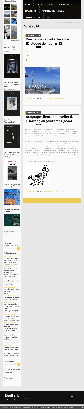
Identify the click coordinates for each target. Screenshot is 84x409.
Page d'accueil (68, 22)
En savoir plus (70, 407)
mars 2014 (59, 22)
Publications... (65, 4)
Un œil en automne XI (12, 281)
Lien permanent (30, 98)
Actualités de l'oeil (49, 191)
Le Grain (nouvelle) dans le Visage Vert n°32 (11, 349)
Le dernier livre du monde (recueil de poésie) (10, 337)
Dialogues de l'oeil (48, 98)
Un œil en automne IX (12, 316)
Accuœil (28, 4)
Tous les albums (15, 40)
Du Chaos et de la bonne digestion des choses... (11, 306)
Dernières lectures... (33, 17)
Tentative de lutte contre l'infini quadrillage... (10, 271)
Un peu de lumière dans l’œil (53, 11)
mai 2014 (76, 22)
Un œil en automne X (11, 298)
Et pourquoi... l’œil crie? (45, 4)
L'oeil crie (12, 395)
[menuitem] (28, 3)
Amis (47, 17)
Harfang (58, 135)
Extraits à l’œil (31, 11)
